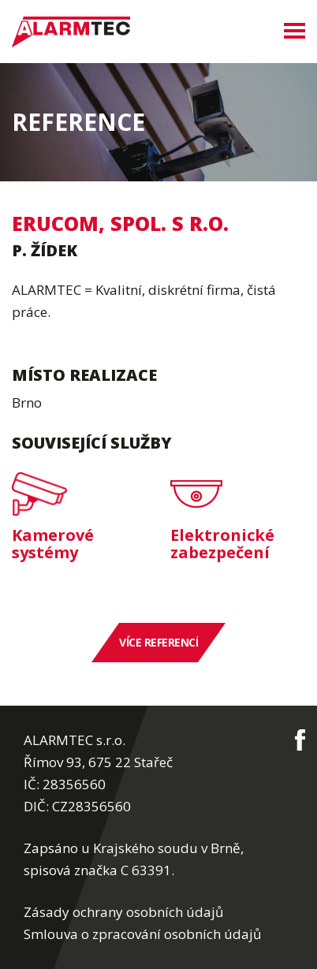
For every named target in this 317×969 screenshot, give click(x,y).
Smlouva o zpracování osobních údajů (142, 934)
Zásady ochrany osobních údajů (123, 912)
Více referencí (158, 642)
